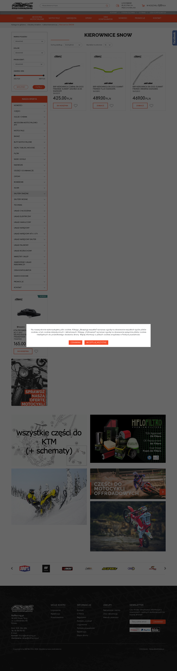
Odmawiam (75, 343)
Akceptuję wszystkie (96, 343)
